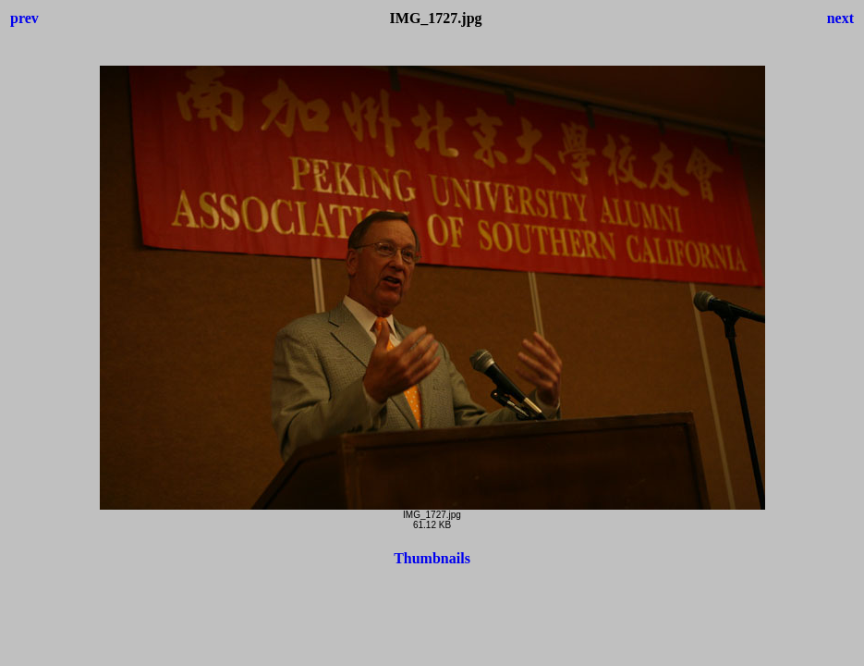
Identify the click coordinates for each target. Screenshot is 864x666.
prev (24, 18)
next (840, 18)
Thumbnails (432, 558)
